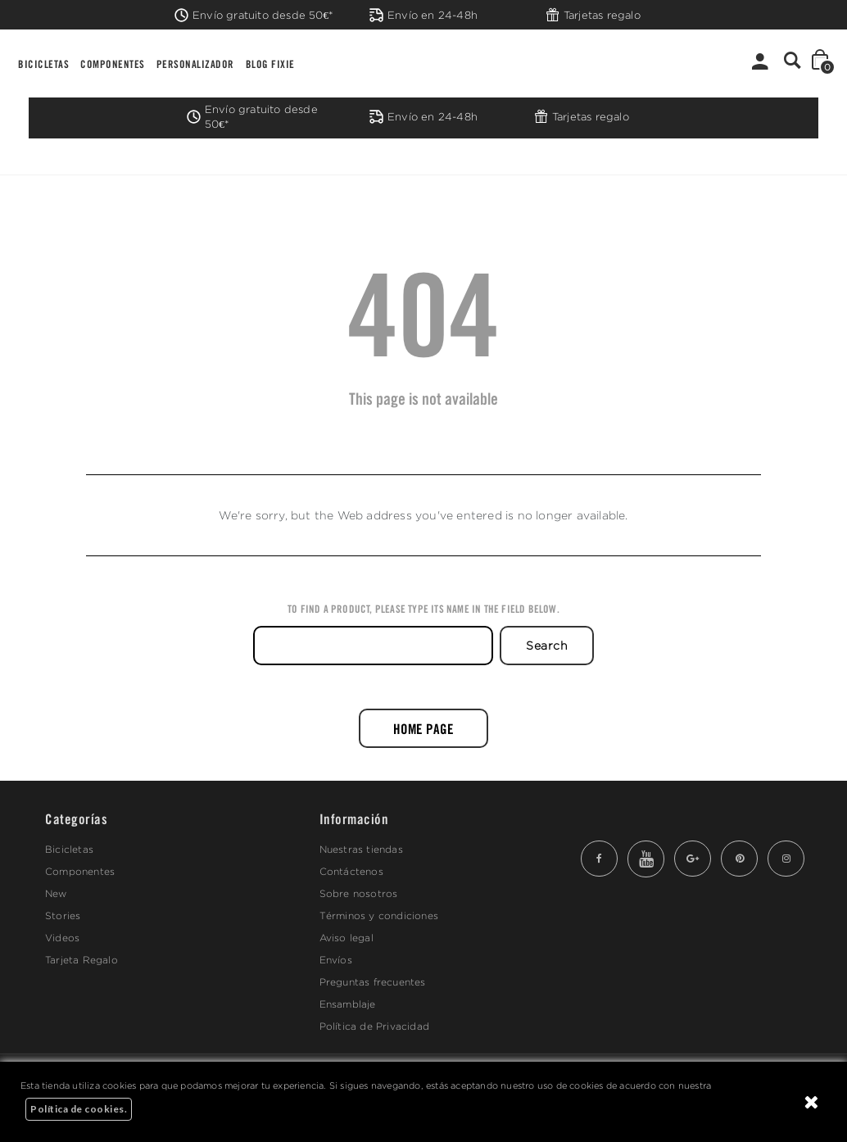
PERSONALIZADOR (195, 63)
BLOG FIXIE (270, 63)
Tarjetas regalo (593, 14)
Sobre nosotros (358, 893)
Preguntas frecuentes (372, 982)
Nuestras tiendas (361, 849)
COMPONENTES (112, 63)
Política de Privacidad (374, 1026)
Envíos (335, 959)
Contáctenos (351, 871)
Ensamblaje (347, 1004)
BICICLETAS (43, 63)
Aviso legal (346, 937)
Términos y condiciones (378, 915)
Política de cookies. (78, 1109)
